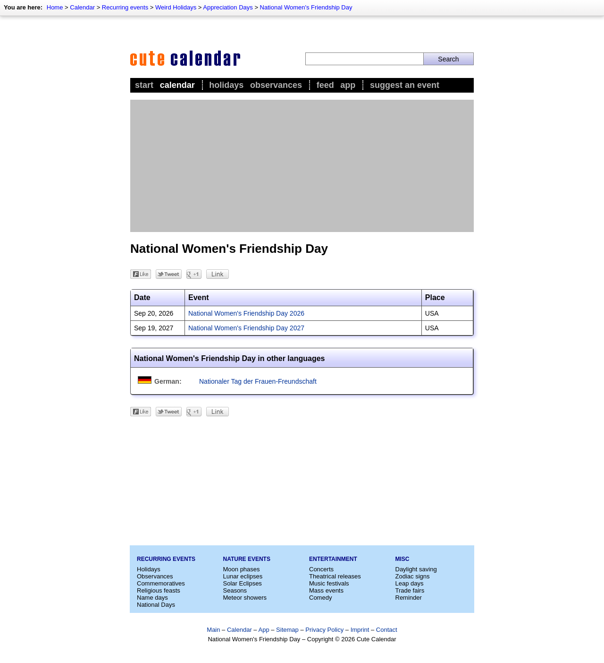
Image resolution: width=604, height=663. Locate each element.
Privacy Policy (324, 629)
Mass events (326, 590)
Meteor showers (245, 597)
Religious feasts (158, 590)
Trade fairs (410, 590)
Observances (276, 85)
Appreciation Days (228, 7)
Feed (325, 85)
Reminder (408, 597)
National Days (156, 604)
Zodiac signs (412, 576)
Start (144, 85)
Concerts (321, 569)
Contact (386, 629)
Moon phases (241, 569)
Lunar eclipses (243, 576)
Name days (152, 597)
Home (55, 7)
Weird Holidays (175, 7)
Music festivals (329, 583)
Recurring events (125, 7)
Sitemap (287, 629)
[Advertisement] (302, 166)
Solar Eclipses (242, 583)
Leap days (409, 583)
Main (213, 629)
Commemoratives (161, 583)
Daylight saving (416, 569)
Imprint (360, 629)
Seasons (235, 590)
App (347, 85)
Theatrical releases (335, 576)
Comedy (320, 597)
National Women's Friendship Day (306, 7)
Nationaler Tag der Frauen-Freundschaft (258, 381)
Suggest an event (404, 85)
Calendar (82, 7)
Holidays (226, 85)
